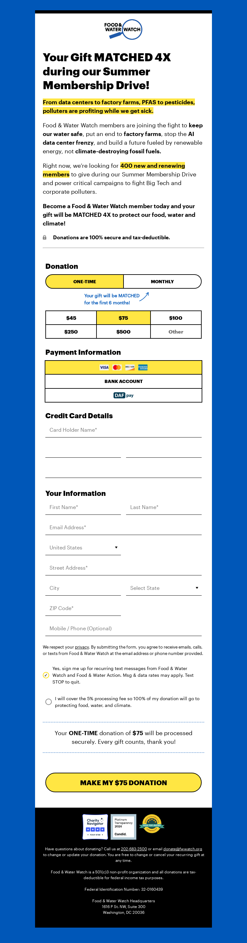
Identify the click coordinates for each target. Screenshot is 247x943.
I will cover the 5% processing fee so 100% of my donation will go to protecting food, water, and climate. (127, 702)
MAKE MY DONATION (123, 782)
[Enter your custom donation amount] (176, 331)
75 (123, 318)
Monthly (162, 281)
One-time (84, 281)
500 (123, 331)
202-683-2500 (134, 848)
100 (175, 318)
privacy (82, 647)
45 (71, 318)
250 (71, 331)
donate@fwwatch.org (182, 848)
